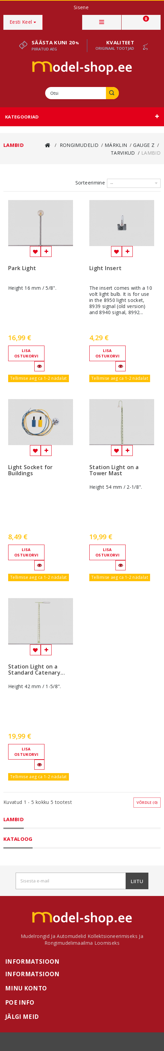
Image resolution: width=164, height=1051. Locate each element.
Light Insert (105, 268)
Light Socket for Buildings (30, 470)
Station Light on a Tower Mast (114, 470)
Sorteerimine (90, 182)
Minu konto (26, 988)
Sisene (81, 7)
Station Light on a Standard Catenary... (36, 669)
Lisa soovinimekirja (35, 251)
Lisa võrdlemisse (46, 251)
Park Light (22, 268)
